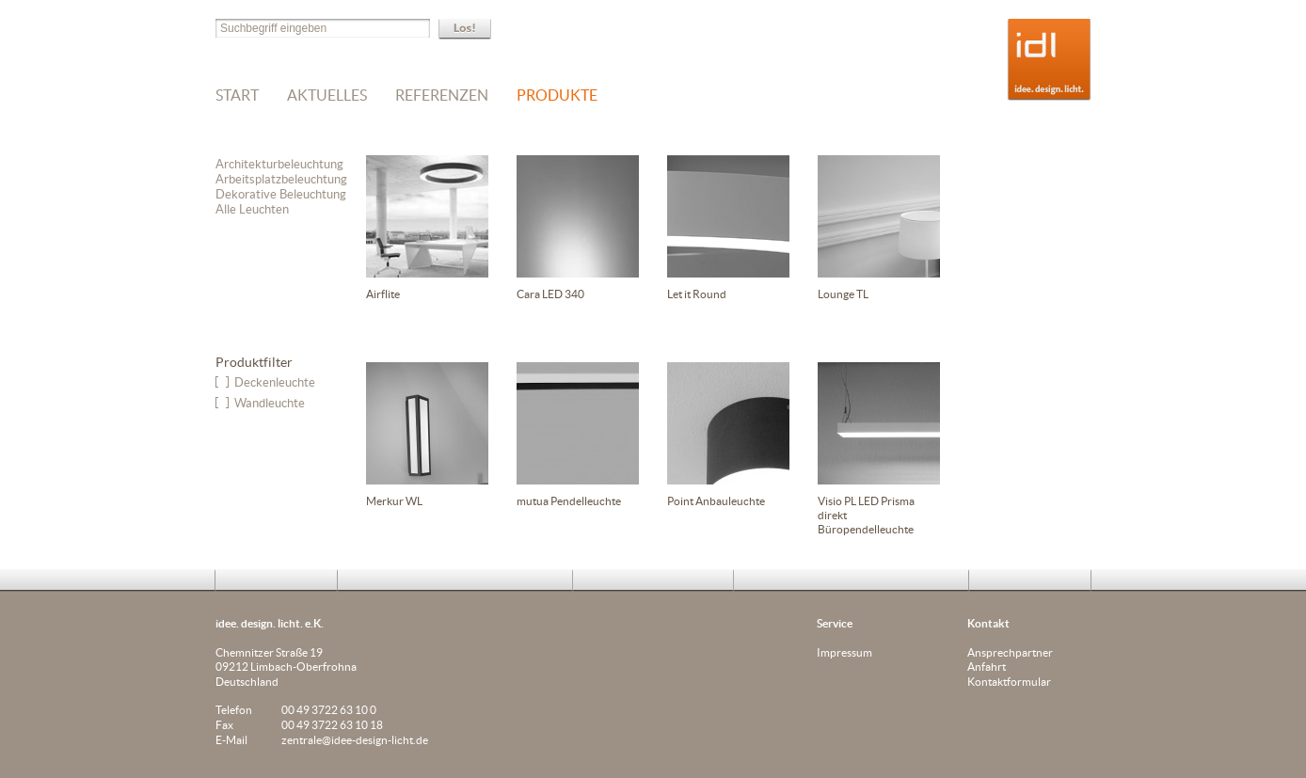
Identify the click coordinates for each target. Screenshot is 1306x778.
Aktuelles (327, 95)
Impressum (844, 652)
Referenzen (441, 95)
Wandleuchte (269, 403)
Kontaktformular (1009, 681)
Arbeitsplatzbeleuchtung (281, 179)
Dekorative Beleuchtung (280, 194)
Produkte (557, 95)
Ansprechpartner (1010, 652)
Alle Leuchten (252, 209)
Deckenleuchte (274, 382)
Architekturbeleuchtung (279, 164)
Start (237, 95)
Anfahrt (986, 666)
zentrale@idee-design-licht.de (354, 740)
